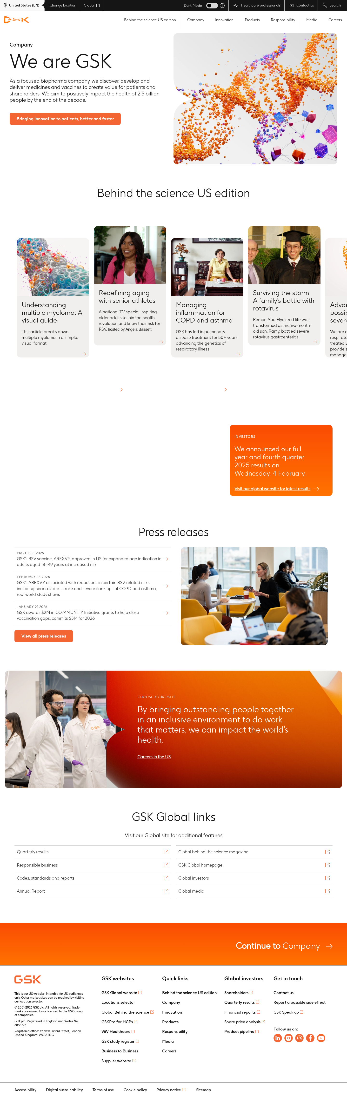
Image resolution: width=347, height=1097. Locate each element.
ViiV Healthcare (115, 1031)
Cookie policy (135, 1090)
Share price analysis (242, 1021)
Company (195, 20)
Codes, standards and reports (46, 878)
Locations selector (118, 1002)
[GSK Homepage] (16, 20)
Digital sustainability (64, 1090)
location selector (31, 1001)
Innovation (224, 20)
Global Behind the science (125, 1012)
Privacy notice (169, 1090)
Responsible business (38, 865)
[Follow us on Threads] (299, 1038)
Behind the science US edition (150, 20)
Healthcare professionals (257, 5)
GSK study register (117, 1041)
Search (332, 5)
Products (252, 20)
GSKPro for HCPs (117, 1021)
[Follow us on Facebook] (310, 1038)
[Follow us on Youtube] (321, 1038)
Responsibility (283, 20)
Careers (335, 20)
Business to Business (119, 1051)
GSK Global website (119, 992)
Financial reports (240, 1012)
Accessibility (25, 1090)
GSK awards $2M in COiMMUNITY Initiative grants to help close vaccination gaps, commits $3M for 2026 (89, 613)
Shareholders (236, 992)
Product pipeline (239, 1031)
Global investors (194, 878)
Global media (192, 891)
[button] (121, 389)
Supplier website (116, 1060)
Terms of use (103, 1090)
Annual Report (31, 891)
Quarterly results (33, 851)
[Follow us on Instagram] (288, 1038)
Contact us (301, 5)
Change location (63, 5)
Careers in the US (154, 756)
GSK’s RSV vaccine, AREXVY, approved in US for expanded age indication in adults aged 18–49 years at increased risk (89, 559)
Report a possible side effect (300, 1002)
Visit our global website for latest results (272, 488)
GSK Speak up (286, 1012)
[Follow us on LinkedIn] (278, 1038)
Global (92, 5)
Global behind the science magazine (214, 851)
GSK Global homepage (201, 865)
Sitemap (203, 1090)
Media (312, 20)
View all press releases (44, 636)
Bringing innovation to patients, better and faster (65, 118)
